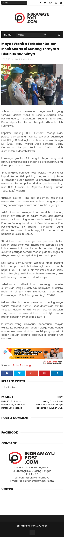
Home (7, 34)
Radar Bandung (22, 365)
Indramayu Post (38, 525)
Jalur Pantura (26, 59)
